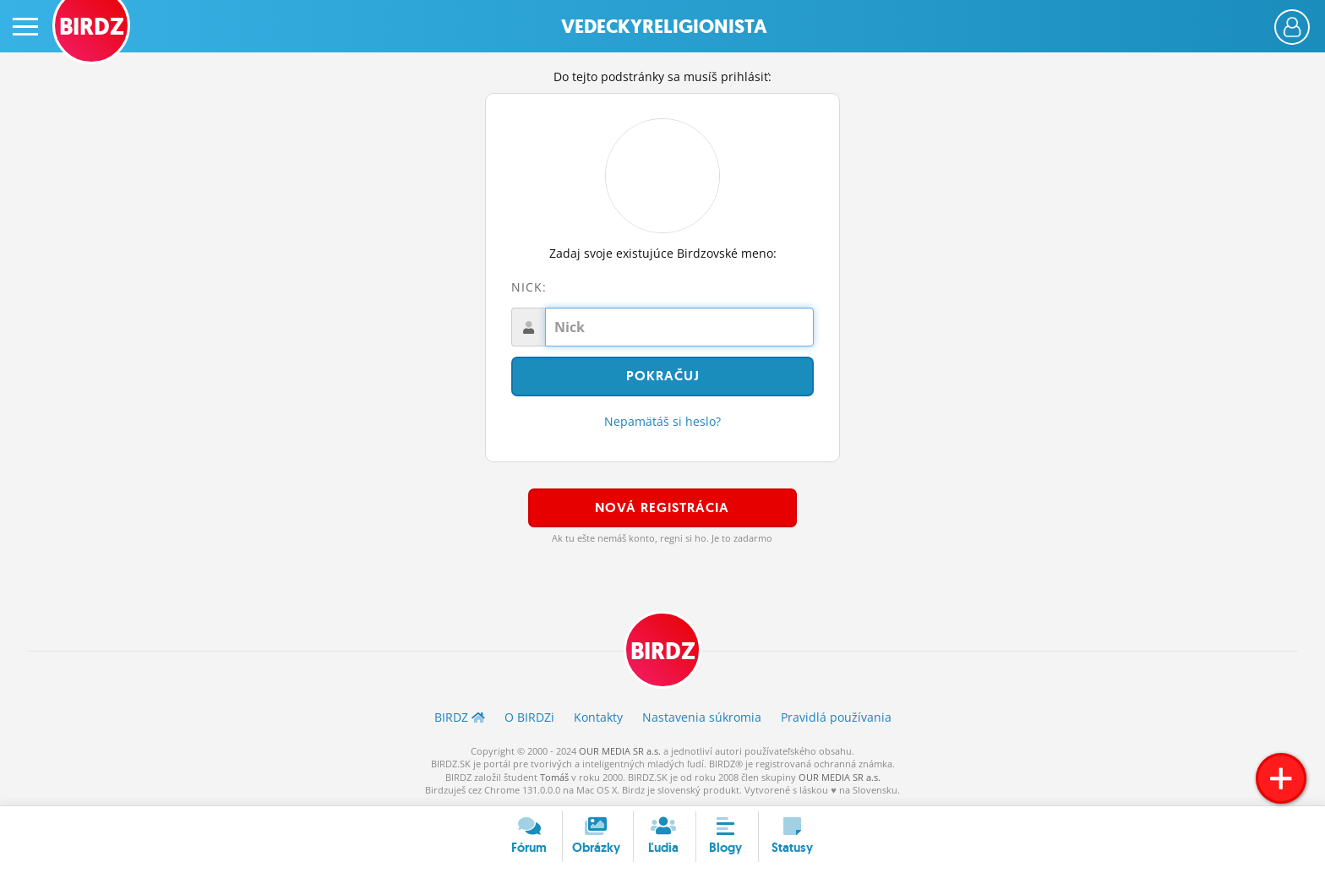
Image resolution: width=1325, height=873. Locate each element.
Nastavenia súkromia (701, 717)
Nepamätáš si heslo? (662, 421)
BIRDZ (662, 651)
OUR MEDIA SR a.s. (620, 751)
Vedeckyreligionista (664, 27)
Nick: (529, 287)
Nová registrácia (662, 507)
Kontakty (598, 717)
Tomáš (554, 777)
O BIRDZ (529, 717)
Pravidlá (836, 717)
